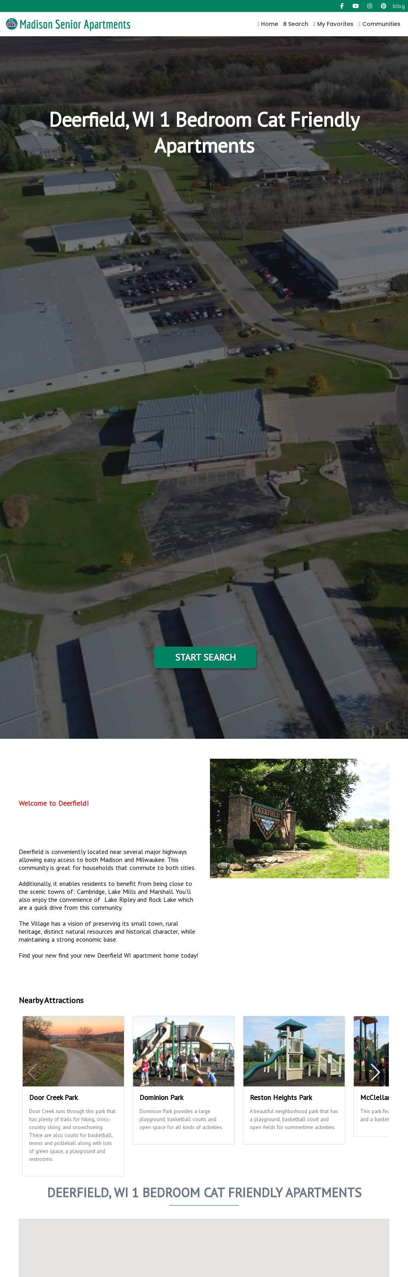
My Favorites (333, 24)
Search (295, 24)
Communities (379, 24)
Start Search (205, 657)
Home (267, 24)
